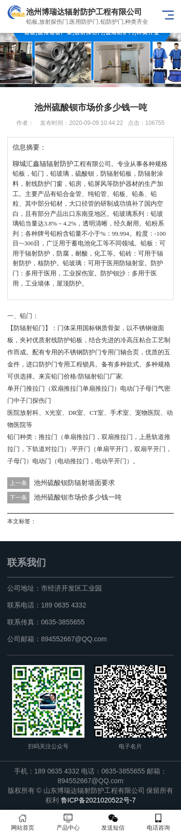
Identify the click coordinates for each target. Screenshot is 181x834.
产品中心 (68, 822)
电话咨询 (158, 822)
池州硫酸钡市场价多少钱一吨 (78, 497)
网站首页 (22, 822)
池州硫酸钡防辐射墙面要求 (74, 482)
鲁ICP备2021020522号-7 (98, 800)
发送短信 (113, 822)
